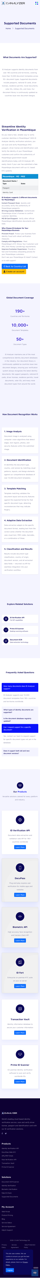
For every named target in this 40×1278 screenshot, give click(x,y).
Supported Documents (10, 1197)
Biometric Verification (9, 1189)
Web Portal (6, 1212)
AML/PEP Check (7, 1156)
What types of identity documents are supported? (18, 711)
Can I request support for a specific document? (17, 728)
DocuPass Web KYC (9, 1152)
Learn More (20, 847)
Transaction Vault (8, 1163)
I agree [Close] (10, 1270)
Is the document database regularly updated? (17, 719)
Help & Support (7, 1230)
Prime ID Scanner (8, 1167)
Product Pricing (7, 1215)
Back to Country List (15, 266)
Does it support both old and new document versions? (17, 752)
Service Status (7, 1223)
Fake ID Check (7, 1193)
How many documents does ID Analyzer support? (19, 687)
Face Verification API (9, 1160)
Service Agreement (8, 1226)
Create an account (14, 271)
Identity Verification (9, 1186)
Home (8, 28)
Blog (3, 1219)
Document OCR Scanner (10, 1182)
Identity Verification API (10, 1149)
